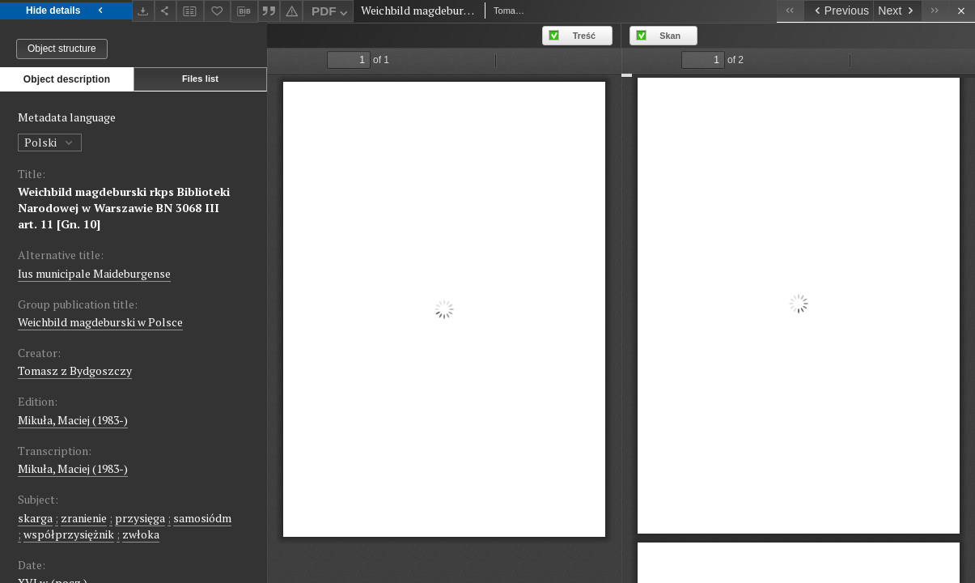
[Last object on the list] (935, 11)
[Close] (961, 11)
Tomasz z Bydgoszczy (75, 370)
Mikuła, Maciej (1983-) (73, 420)
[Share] (166, 11)
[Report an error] (291, 11)
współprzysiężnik (68, 534)
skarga (35, 518)
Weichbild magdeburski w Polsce (100, 322)
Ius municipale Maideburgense (94, 273)
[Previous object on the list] (838, 11)
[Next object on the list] (897, 11)
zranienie (84, 518)
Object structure (62, 48)
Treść (584, 35)
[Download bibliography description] (244, 11)
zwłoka (140, 534)
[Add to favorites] (217, 11)
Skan (669, 35)
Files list (200, 78)
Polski (49, 142)
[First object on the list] (790, 11)
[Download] (143, 11)
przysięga (140, 518)
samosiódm (202, 518)
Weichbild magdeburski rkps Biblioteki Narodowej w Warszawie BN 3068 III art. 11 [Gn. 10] (124, 208)
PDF (331, 13)
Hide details (66, 11)
